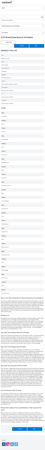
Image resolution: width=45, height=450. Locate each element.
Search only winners (7, 20)
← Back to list (8, 42)
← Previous (21, 45)
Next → (37, 45)
